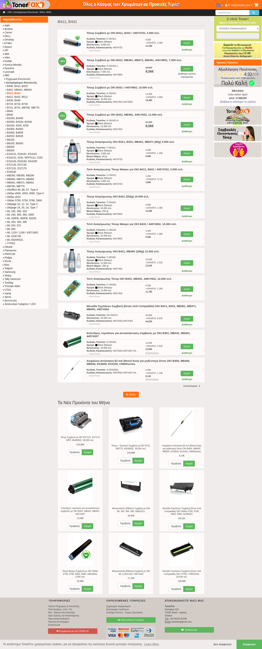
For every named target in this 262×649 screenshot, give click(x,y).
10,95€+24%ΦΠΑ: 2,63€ (154, 346)
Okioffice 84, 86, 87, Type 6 (22, 189)
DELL (7, 36)
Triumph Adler (11, 286)
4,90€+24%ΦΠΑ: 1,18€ (154, 153)
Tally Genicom (12, 279)
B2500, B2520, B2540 (19, 121)
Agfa (6, 25)
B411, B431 (45, 12)
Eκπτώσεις (153, 353)
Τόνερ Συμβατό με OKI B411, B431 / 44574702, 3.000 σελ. (123, 32)
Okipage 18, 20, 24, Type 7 (22, 207)
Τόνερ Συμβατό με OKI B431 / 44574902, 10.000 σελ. (120, 87)
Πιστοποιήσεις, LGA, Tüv (60, 609)
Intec (6, 57)
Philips (7, 257)
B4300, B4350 (14, 128)
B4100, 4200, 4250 (17, 125)
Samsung (9, 271)
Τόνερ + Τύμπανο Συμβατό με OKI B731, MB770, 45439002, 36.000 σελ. (131, 447)
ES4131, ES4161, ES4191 (21, 153)
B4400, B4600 (14, 132)
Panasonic (9, 250)
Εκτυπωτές (10, 300)
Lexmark (8, 71)
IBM (6, 54)
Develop (8, 39)
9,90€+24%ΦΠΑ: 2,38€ (154, 42)
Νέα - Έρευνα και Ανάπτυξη (61, 612)
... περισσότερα (93, 50)
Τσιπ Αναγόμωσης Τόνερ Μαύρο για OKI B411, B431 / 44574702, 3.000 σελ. (135, 169)
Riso (6, 264)
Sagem (8, 268)
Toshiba (8, 282)
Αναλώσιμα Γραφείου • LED (19, 304)
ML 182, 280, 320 (16, 211)
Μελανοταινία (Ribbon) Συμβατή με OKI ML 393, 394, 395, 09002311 (131, 510)
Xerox (7, 296)
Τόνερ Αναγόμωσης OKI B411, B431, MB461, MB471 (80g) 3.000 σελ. (131, 141)
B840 (9, 111)
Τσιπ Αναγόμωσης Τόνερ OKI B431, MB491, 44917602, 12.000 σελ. (129, 278)
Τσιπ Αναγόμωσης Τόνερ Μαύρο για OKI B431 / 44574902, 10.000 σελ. (132, 224)
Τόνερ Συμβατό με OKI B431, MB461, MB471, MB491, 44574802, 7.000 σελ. (134, 60)
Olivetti (7, 246)
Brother (8, 29)
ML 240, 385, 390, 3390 (20, 214)
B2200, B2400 (14, 118)
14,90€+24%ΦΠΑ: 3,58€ (154, 97)
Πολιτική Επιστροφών (58, 622)
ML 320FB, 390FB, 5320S (21, 218)
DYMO (7, 43)
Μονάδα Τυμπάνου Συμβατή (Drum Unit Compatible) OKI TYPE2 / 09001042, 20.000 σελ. (181, 574)
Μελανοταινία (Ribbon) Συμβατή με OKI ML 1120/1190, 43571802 (131, 572)
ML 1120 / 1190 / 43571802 (22, 232)
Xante (7, 293)
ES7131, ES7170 (16, 168)
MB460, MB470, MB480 (20, 179)
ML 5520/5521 (14, 239)
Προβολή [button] (74, 452)
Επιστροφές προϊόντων (117, 609)
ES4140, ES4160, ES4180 (21, 161)
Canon (7, 32)
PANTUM (9, 254)
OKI (10, 12)
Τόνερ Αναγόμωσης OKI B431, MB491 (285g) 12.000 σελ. (123, 251)
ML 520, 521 (13, 225)
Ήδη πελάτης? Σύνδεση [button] (131, 620)
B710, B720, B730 (17, 103)
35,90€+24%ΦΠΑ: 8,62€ (154, 318)
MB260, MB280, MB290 (20, 175)
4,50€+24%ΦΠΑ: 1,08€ (154, 234)
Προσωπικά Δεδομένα (58, 618)
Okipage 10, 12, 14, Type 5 (22, 204)
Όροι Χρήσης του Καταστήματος (63, 615)
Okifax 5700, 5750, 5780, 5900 (24, 200)
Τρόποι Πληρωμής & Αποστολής (63, 606)
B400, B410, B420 (17, 86)
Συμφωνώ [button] (249, 644)
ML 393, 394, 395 (16, 221)
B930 (9, 114)
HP (5, 50)
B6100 (10, 139)
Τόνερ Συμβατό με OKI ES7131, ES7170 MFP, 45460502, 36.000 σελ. (80, 438)
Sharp (7, 275)
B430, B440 (13, 100)
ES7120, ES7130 (16, 164)
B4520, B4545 (14, 136)
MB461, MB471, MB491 (20, 182)
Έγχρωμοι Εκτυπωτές (17, 79)
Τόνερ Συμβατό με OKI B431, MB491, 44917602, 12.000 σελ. (125, 114)
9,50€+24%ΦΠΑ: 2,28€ (154, 288)
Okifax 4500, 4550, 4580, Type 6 (25, 193)
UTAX (7, 289)
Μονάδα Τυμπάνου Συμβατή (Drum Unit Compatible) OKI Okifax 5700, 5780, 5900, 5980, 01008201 (181, 511)
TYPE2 (10, 243)
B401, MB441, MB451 (19, 89)
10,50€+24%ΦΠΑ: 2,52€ (154, 262)
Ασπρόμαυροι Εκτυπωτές (26, 12)
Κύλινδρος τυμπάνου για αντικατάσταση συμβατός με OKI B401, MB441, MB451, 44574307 (80, 511)
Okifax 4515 (13, 196)
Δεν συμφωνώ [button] (222, 644)
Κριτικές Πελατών (227, 62)
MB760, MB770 (15, 186)
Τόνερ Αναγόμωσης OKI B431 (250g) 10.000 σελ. (118, 196)
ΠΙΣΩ (130, 394)
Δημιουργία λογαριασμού (118, 606)
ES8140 (11, 171)
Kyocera (8, 68)
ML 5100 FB (13, 236)
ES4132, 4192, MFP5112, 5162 (24, 157)
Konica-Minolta (12, 64)
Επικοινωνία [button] (189, 630)
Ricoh (7, 261)
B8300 (10, 150)
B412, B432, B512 (17, 96)
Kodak (7, 61)
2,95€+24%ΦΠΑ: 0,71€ (154, 179)
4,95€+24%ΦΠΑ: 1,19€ (154, 373)
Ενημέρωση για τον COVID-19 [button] (72, 631)
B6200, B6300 (14, 143)
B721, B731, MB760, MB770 (22, 107)
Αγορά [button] (87, 452)
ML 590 (10, 229)
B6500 (10, 146)
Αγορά (187, 43)
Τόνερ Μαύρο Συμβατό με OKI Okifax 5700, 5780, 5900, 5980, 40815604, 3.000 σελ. (80, 574)
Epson (7, 46)
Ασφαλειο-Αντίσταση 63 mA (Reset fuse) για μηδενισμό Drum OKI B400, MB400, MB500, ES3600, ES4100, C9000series (181, 448)
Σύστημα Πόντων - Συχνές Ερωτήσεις (124, 612)
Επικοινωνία (54, 625)
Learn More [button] (151, 644)
